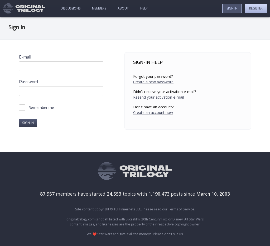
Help (144, 8)
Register (256, 8)
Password (28, 82)
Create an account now (153, 112)
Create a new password (153, 81)
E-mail (25, 57)
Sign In (232, 8)
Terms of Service (181, 209)
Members (99, 8)
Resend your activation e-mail (158, 97)
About (123, 8)
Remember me (41, 107)
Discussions (70, 8)
